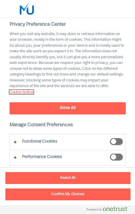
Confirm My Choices (67, 194)
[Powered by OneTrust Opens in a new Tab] (109, 210)
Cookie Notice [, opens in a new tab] (21, 92)
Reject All (67, 178)
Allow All (67, 108)
